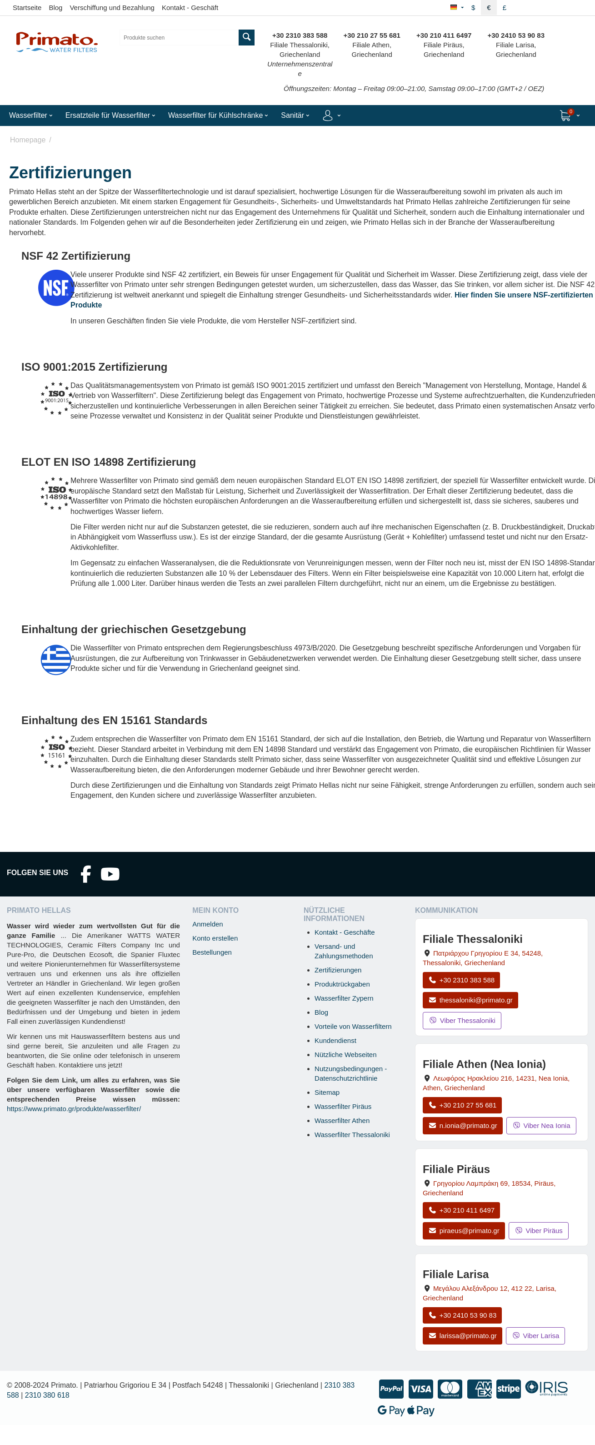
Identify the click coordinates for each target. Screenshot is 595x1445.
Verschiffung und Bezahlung (112, 7)
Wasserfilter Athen (342, 1120)
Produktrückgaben (342, 984)
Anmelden (207, 924)
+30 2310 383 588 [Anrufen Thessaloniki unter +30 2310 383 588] (461, 980)
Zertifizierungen (338, 970)
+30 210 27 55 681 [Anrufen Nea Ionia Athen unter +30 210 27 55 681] (462, 1105)
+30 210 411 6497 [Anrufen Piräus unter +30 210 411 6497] (461, 1210)
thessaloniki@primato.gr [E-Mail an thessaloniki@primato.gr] (470, 1000)
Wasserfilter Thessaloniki (352, 1134)
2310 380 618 (47, 1395)
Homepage (27, 140)
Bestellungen (212, 952)
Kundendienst (335, 1040)
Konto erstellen (215, 938)
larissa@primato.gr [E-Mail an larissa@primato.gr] (462, 1335)
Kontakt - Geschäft (190, 7)
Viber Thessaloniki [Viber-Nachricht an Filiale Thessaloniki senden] (462, 1020)
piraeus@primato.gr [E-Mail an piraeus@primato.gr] (464, 1230)
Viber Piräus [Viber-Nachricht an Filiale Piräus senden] (539, 1230)
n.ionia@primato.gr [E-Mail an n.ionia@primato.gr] (462, 1125)
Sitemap (327, 1092)
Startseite (27, 7)
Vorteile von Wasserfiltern (353, 1026)
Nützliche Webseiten (345, 1054)
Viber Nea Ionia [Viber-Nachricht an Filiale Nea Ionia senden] (541, 1125)
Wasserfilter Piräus (343, 1106)
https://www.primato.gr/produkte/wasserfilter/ (74, 1109)
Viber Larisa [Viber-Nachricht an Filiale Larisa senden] (536, 1335)
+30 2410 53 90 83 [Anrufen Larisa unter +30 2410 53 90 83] (462, 1315)
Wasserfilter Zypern (344, 998)
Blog (55, 7)
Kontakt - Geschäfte (345, 932)
